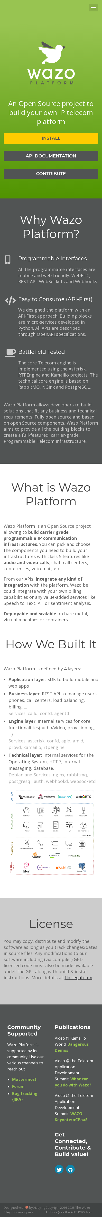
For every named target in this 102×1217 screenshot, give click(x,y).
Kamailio (60, 375)
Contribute (51, 173)
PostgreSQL (77, 387)
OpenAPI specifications (61, 334)
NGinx (48, 387)
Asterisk (77, 369)
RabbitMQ (29, 387)
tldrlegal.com (78, 977)
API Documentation (51, 156)
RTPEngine (29, 375)
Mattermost (24, 1079)
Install (51, 138)
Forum (18, 1086)
